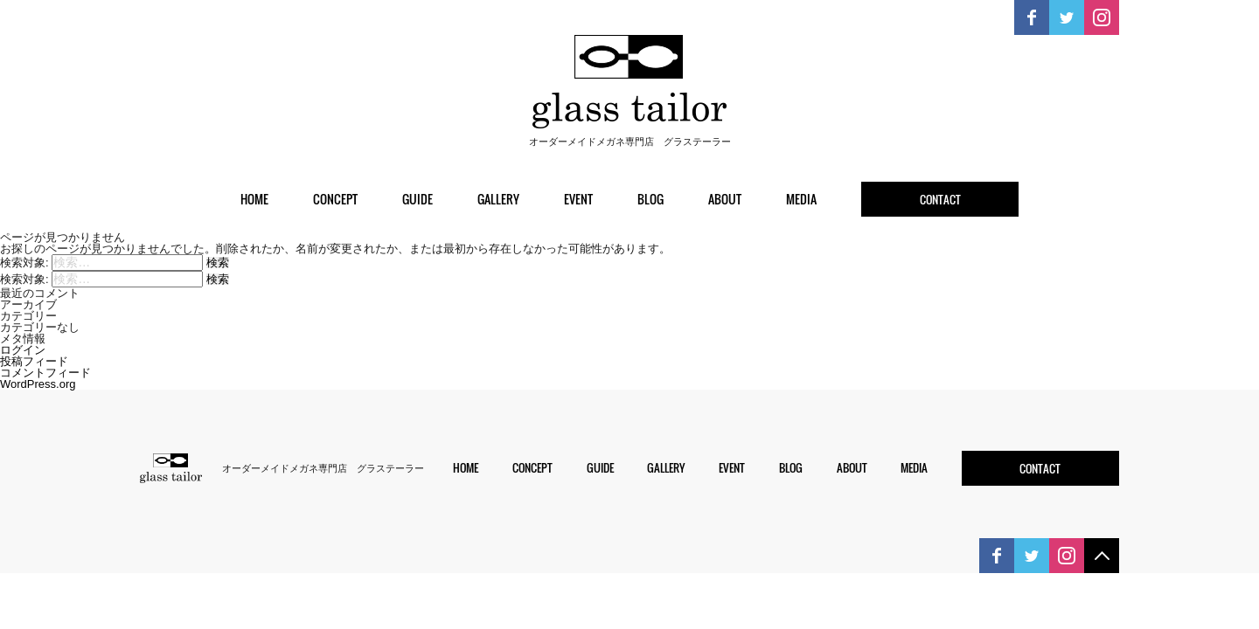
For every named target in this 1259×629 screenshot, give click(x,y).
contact (940, 199)
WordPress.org (37, 384)
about (724, 199)
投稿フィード (34, 361)
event (578, 199)
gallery (498, 199)
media (801, 199)
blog (650, 199)
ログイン (22, 349)
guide (417, 199)
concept (335, 199)
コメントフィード (45, 372)
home (254, 199)
